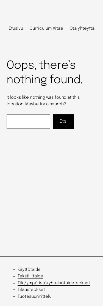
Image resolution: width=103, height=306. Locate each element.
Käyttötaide (29, 270)
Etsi (64, 121)
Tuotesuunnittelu (35, 296)
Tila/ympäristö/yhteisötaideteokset (54, 283)
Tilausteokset (31, 290)
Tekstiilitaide (30, 276)
